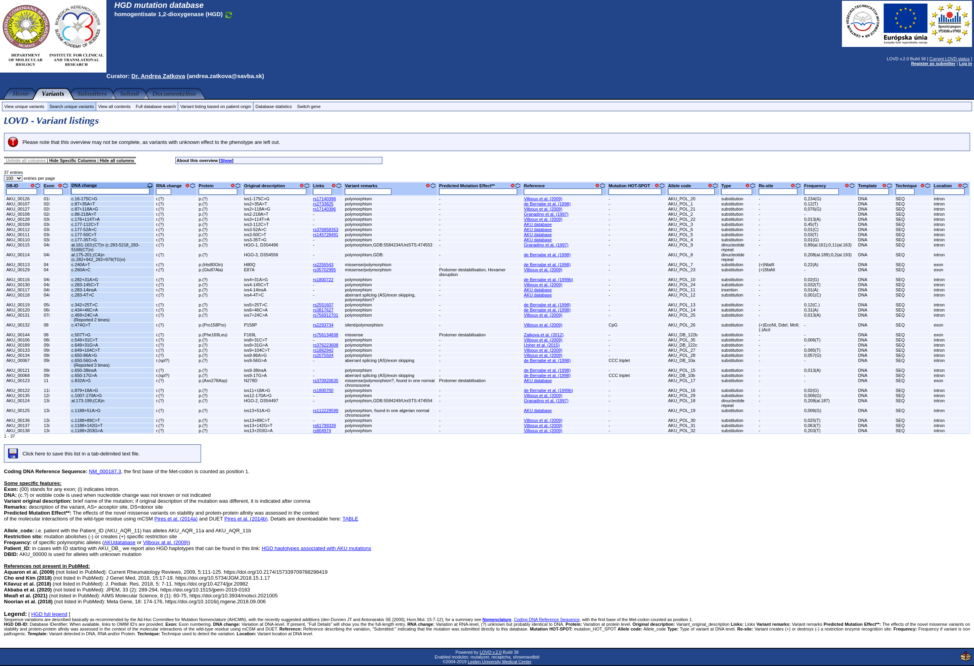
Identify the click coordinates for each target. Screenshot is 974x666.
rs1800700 (323, 390)
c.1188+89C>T (85, 420)
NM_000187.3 (105, 471)
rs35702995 (324, 269)
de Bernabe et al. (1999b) (548, 279)
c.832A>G (81, 380)
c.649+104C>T (85, 350)
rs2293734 (323, 325)
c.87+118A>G (84, 209)
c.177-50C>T (84, 234)
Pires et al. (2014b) (246, 519)
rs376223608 (325, 345)
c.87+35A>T (83, 203)
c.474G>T (81, 325)
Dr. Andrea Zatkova (158, 76)
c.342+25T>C (84, 304)
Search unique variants (71, 106)
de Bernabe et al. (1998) (547, 203)
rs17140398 (324, 198)
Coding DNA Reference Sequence (547, 619)
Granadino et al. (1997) (546, 214)
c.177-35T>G (84, 239)
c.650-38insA (84, 370)
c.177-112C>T (85, 224)
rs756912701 (325, 315)
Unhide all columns (26, 160)
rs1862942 (323, 350)
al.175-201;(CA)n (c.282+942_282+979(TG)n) (98, 257)
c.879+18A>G (84, 390)
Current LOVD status (949, 58)
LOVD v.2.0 (491, 652)
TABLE (350, 519)
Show (226, 160)
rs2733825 (323, 203)
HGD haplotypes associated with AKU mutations (316, 548)
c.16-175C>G (84, 198)
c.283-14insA (84, 289)
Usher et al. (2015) (542, 345)
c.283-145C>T (85, 284)
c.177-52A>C (84, 229)
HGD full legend (49, 614)
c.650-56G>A (84, 360)
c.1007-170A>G (86, 395)
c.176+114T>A (85, 219)
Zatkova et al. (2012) (544, 334)
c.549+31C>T (84, 340)
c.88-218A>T (83, 214)
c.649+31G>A (84, 345)
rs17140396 (324, 209)
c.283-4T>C (82, 295)
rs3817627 (323, 310)
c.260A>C (81, 269)
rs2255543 (323, 264)
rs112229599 (325, 410)
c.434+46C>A (84, 310)
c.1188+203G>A (87, 430)
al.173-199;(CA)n (87, 400)
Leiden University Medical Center (499, 661)
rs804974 (322, 430)
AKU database (538, 224)
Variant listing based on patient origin (215, 106)
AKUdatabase (120, 542)
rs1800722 (323, 279)
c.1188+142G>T (87, 425)
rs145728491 (325, 234)
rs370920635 (325, 380)
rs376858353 (325, 229)
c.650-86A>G (84, 355)
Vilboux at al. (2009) (165, 542)
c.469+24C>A (84, 315)
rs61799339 (324, 425)
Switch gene (308, 106)
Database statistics (273, 106)
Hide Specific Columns (72, 160)
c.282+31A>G (84, 279)
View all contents (114, 106)
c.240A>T (80, 264)
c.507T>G (81, 334)
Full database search (156, 106)
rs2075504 (323, 355)
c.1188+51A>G (86, 410)
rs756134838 (325, 334)
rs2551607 (323, 304)
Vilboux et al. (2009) (543, 198)
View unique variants (24, 106)
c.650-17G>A (84, 375)
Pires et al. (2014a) (176, 519)
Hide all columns (117, 160)
